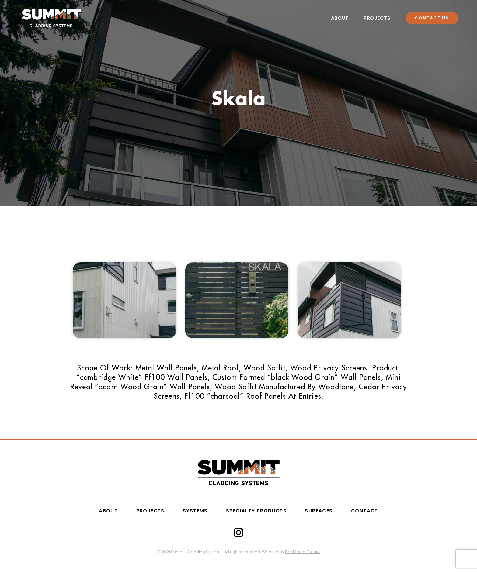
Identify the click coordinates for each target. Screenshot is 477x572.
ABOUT (102, 511)
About (340, 18)
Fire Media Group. (302, 552)
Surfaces (322, 511)
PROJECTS (146, 511)
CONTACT (370, 511)
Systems (193, 511)
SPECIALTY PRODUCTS (256, 511)
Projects (377, 18)
